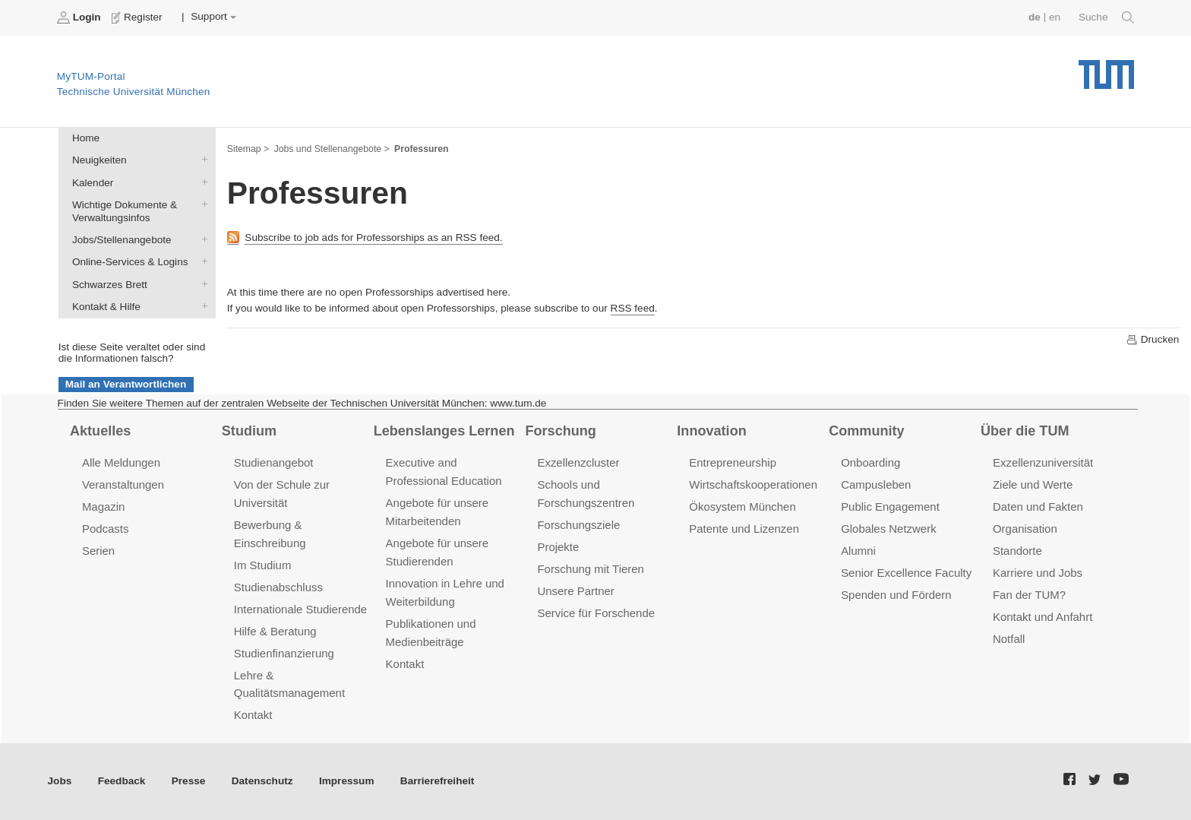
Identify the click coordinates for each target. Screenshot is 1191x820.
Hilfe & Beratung (275, 631)
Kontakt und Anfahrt (1042, 616)
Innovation (711, 430)
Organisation (1025, 528)
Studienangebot (274, 462)
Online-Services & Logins (201, 261)
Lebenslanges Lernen (444, 430)
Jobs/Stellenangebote (201, 239)
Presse (189, 781)
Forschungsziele (578, 524)
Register (139, 17)
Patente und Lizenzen (744, 528)
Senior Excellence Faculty (906, 572)
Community (866, 430)
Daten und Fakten (1038, 506)
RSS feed (633, 308)
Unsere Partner (575, 590)
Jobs (60, 781)
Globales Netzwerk (889, 528)
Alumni (858, 550)
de (1034, 17)
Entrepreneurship (732, 462)
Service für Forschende (596, 612)
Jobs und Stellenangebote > (332, 149)
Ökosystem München (742, 506)
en (1054, 17)
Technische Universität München (1106, 69)
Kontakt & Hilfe (201, 305)
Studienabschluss (278, 587)
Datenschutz (262, 781)
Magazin (103, 506)
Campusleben (876, 484)
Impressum (346, 781)
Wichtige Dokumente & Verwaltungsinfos (201, 204)
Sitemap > (248, 149)
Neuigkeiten (201, 159)
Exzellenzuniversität (1043, 462)
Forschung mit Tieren (590, 568)
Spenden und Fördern (896, 594)
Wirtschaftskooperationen (753, 484)
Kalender (201, 182)
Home (86, 138)
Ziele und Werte (1033, 484)
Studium (249, 430)
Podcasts (105, 528)
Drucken (1152, 340)
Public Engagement (890, 506)
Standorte (1017, 550)
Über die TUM (1025, 430)
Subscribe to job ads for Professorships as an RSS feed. (373, 237)
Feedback (122, 781)
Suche (1106, 17)
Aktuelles (100, 430)
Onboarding (870, 462)
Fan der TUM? (1029, 594)
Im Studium (263, 565)
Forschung (560, 430)
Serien (98, 550)
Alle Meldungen (121, 462)
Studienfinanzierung (284, 653)
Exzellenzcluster (578, 462)
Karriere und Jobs (1037, 572)
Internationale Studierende (300, 609)
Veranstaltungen (123, 484)
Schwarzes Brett (201, 283)
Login (80, 17)
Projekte (558, 546)
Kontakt (253, 714)
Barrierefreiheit (437, 781)
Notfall (1009, 638)
